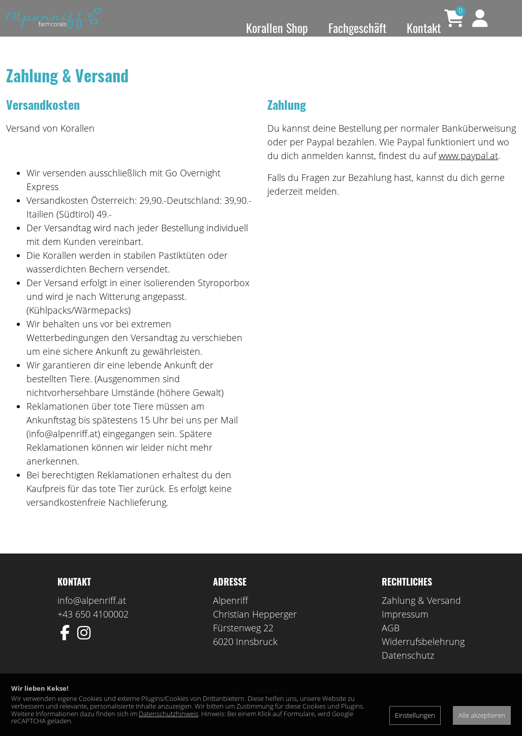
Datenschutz (408, 669)
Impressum (405, 628)
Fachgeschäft (357, 27)
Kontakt (424, 27)
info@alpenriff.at (91, 614)
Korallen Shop (277, 27)
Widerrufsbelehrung (423, 656)
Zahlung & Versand (421, 614)
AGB (391, 642)
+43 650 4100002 (93, 628)
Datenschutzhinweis (168, 713)
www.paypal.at (468, 170)
